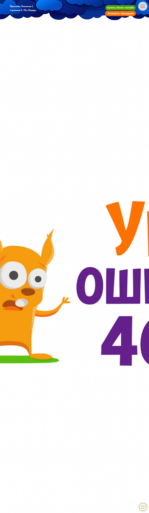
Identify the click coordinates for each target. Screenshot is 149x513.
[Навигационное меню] (143, 6)
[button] (120, 7)
